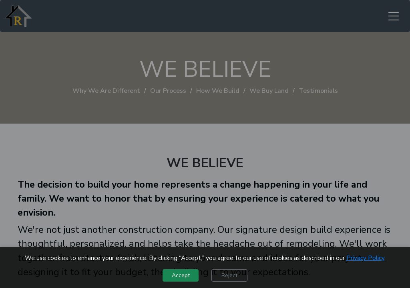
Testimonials (318, 90)
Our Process (168, 90)
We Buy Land (269, 90)
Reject (229, 275)
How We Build (217, 90)
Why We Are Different (106, 90)
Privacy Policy (365, 258)
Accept (181, 275)
